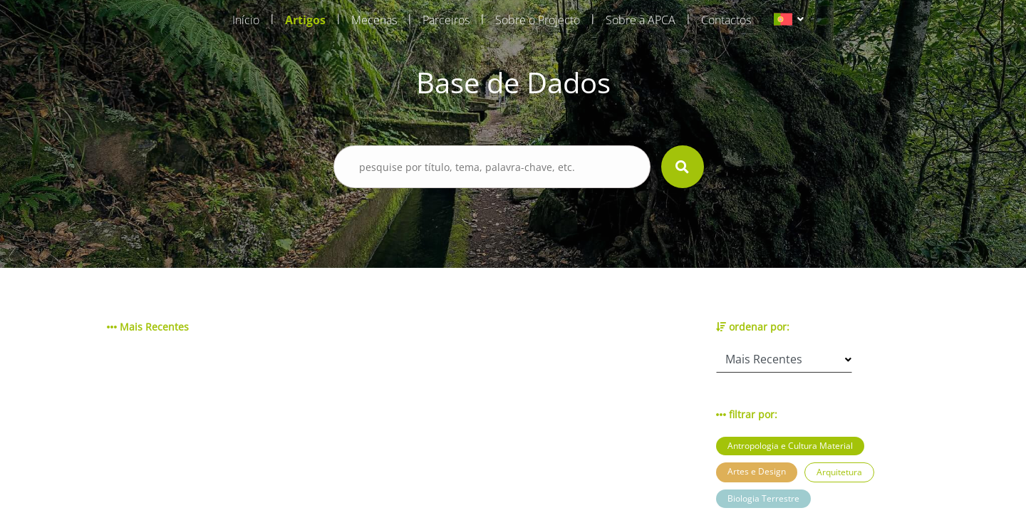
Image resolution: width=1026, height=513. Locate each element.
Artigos (305, 20)
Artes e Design (756, 471)
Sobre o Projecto (537, 20)
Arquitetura (839, 472)
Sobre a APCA (640, 20)
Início (245, 20)
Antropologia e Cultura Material (790, 446)
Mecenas (374, 20)
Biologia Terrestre (763, 498)
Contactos (726, 20)
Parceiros (446, 20)
